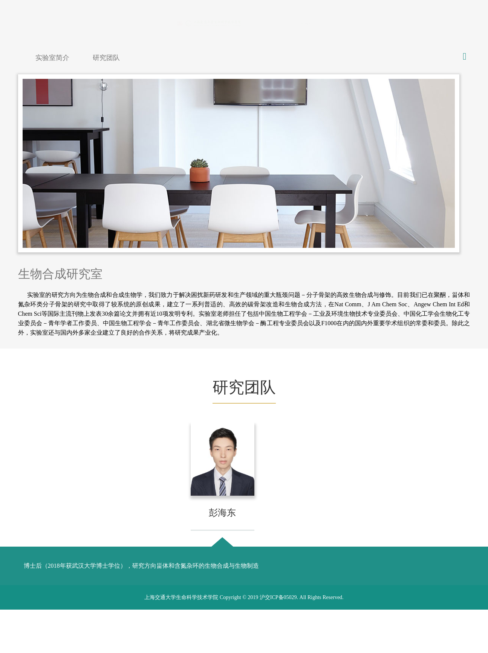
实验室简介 (52, 57)
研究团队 (106, 57)
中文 (429, 22)
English (451, 22)
